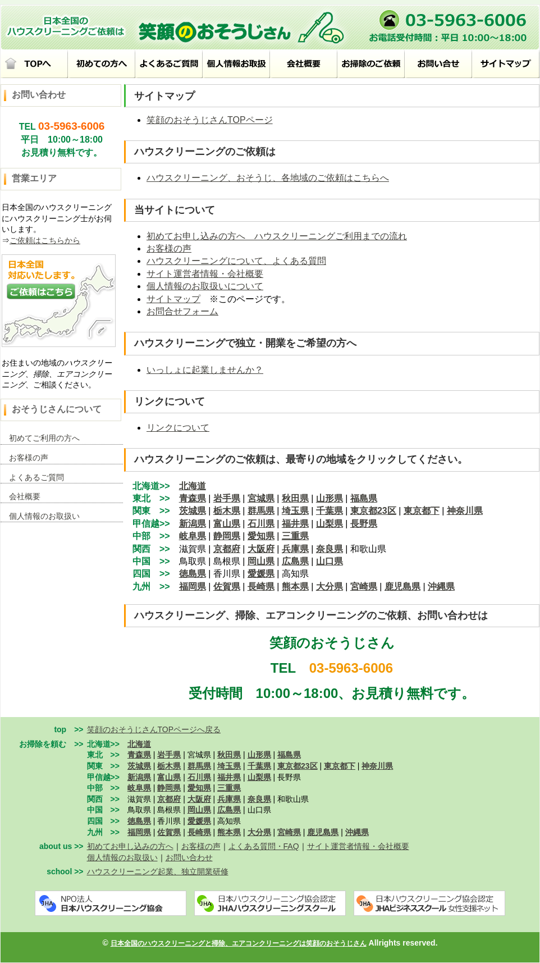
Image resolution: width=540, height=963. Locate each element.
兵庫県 (295, 549)
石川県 (261, 523)
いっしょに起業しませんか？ (205, 370)
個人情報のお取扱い (44, 516)
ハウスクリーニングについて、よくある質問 (236, 261)
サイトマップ (173, 299)
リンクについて (178, 427)
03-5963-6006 (71, 126)
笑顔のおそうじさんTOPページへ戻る (154, 729)
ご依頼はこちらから (45, 240)
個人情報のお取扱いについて (205, 286)
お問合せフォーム (182, 311)
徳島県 (192, 573)
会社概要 (24, 496)
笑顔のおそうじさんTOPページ (210, 120)
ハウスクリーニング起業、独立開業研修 (157, 871)
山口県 (329, 561)
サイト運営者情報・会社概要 (205, 274)
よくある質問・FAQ (263, 846)
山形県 (329, 498)
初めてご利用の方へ (44, 437)
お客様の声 (28, 457)
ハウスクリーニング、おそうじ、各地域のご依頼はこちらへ (268, 177)
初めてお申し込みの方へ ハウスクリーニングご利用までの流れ (277, 236)
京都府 (226, 549)
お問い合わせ (189, 857)
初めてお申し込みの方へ (130, 846)
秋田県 (295, 498)
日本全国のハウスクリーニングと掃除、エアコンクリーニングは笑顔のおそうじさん (239, 943)
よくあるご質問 (36, 477)
